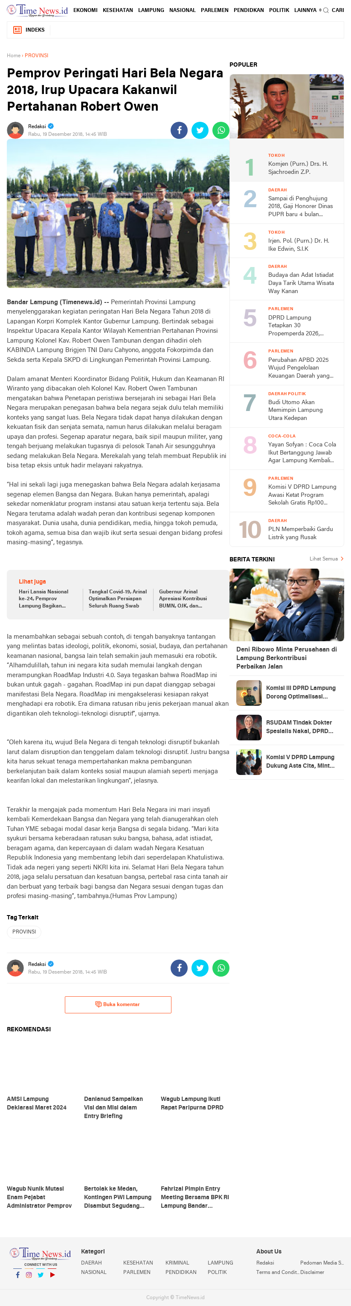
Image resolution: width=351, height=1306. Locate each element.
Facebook (17, 1278)
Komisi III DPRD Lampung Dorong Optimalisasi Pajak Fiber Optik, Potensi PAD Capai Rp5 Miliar (301, 693)
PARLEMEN (215, 10)
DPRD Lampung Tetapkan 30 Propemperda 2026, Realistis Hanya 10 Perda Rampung (300, 326)
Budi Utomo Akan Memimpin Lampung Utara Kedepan (295, 410)
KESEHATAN (118, 10)
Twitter (40, 1278)
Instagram (29, 1278)
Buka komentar (117, 1004)
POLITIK (279, 10)
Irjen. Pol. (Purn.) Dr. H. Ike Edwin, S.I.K (298, 245)
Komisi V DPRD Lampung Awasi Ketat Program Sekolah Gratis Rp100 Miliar (302, 496)
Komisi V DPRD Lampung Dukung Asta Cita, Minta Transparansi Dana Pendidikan (300, 762)
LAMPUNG (151, 10)
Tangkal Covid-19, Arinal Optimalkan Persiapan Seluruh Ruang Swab (118, 599)
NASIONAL (182, 10)
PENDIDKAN (249, 10)
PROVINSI (24, 932)
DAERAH (91, 1263)
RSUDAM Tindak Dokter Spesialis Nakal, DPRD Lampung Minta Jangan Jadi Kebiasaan (299, 728)
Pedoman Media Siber (322, 1263)
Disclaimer (312, 1272)
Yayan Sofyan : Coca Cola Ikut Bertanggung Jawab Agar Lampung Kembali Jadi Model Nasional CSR (302, 453)
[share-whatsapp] (220, 130)
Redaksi (265, 1263)
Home (13, 56)
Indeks (28, 30)
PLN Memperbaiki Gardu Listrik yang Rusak (300, 533)
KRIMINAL (177, 1263)
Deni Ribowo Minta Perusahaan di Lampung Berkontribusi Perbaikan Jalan (286, 658)
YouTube (52, 1278)
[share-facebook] (179, 130)
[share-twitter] (200, 130)
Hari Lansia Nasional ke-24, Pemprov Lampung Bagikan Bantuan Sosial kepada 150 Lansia (46, 600)
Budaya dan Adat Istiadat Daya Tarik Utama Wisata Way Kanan (301, 283)
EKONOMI (85, 10)
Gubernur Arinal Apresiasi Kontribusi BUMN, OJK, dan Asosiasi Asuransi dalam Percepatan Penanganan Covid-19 (188, 600)
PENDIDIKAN (181, 1272)
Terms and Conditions (278, 1272)
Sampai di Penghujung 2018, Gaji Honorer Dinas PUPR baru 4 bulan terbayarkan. (300, 207)
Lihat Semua (324, 559)
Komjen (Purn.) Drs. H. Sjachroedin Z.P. (298, 168)
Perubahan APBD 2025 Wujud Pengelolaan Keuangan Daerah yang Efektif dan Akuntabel (299, 369)
